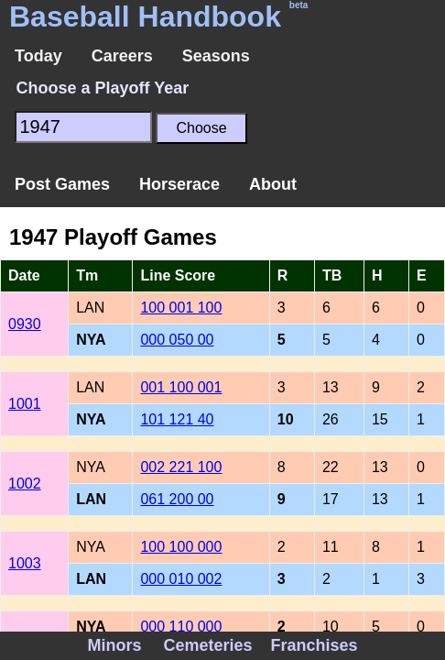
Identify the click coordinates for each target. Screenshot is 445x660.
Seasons (216, 56)
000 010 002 (181, 579)
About (273, 184)
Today (38, 56)
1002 (24, 483)
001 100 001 (181, 387)
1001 (24, 404)
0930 (24, 324)
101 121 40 (176, 419)
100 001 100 (181, 307)
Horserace (179, 184)
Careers (122, 56)
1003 (24, 563)
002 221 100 (181, 467)
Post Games (62, 184)
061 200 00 (176, 499)
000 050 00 (176, 339)
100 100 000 (181, 547)
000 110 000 (181, 626)
